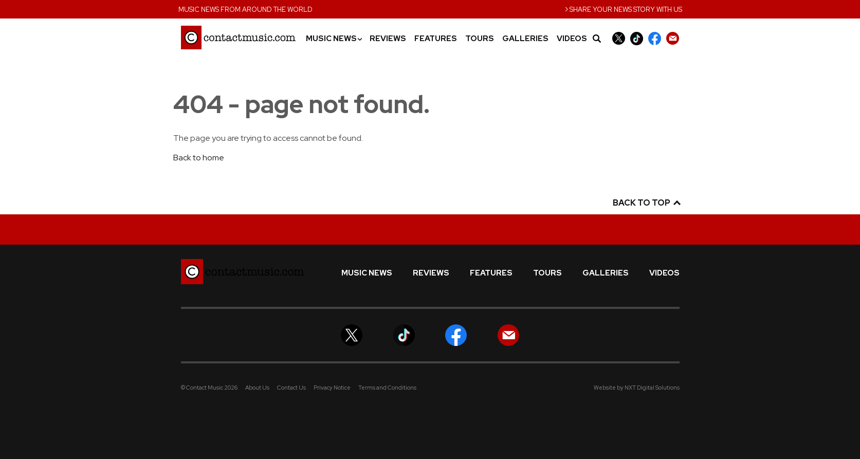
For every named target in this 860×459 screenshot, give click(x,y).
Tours (479, 39)
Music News (333, 39)
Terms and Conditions (387, 387)
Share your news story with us (623, 8)
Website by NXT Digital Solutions (637, 387)
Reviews (388, 39)
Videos (572, 39)
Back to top (646, 202)
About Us (257, 387)
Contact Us (291, 387)
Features (435, 39)
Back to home (198, 157)
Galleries (525, 39)
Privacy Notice (332, 387)
